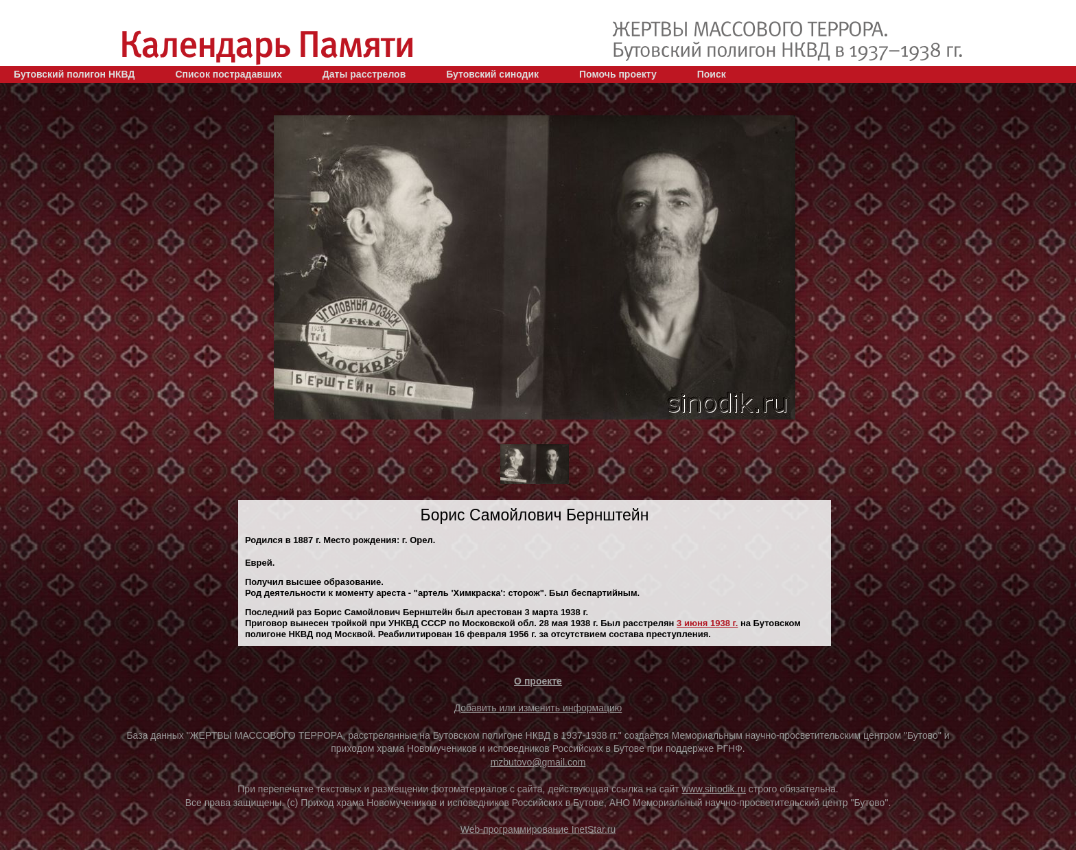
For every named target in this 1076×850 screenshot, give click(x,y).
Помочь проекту (618, 74)
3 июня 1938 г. (707, 623)
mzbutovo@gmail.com (538, 762)
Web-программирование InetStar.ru (538, 829)
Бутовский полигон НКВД (74, 74)
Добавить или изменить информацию (538, 707)
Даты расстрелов (364, 74)
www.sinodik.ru (714, 788)
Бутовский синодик (492, 74)
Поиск (711, 74)
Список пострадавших (228, 74)
